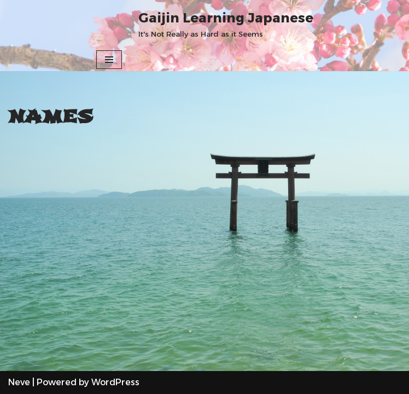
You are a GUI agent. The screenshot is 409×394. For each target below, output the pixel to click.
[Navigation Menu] (109, 59)
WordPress (115, 382)
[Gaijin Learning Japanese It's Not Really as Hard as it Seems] (225, 24)
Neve (19, 382)
